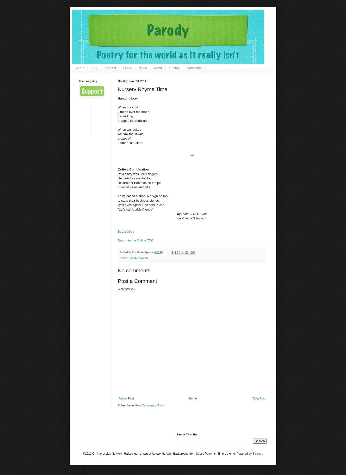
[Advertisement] (94, 120)
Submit (174, 68)
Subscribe (194, 68)
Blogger (257, 453)
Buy (94, 68)
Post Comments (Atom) (150, 405)
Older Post (259, 398)
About (79, 68)
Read (158, 68)
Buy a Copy (126, 231)
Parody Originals (138, 258)
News (142, 68)
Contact (110, 68)
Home (193, 398)
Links (127, 68)
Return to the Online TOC (136, 240)
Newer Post (126, 398)
